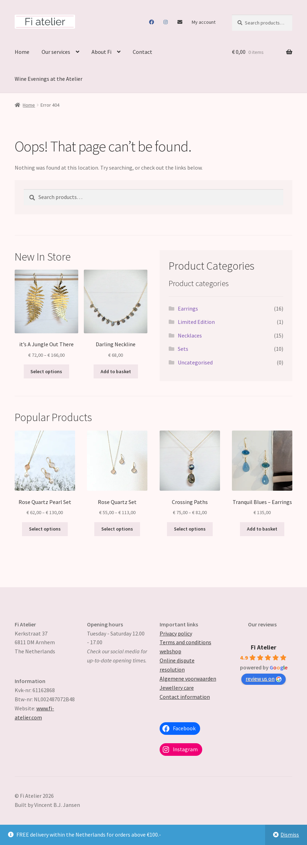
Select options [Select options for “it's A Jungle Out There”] (46, 371)
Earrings (188, 308)
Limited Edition (196, 321)
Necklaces (190, 335)
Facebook (152, 22)
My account (203, 22)
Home (22, 51)
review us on (264, 678)
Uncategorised (195, 362)
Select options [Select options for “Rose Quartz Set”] (117, 529)
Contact (180, 22)
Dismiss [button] (289, 834)
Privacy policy (176, 633)
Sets (183, 348)
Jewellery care (177, 687)
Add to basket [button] (116, 371)
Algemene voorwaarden (188, 678)
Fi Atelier (263, 647)
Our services (56, 51)
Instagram (165, 22)
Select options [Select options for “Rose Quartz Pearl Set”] (45, 529)
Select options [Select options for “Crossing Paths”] (190, 529)
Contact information (185, 696)
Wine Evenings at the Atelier (48, 78)
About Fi (101, 51)
